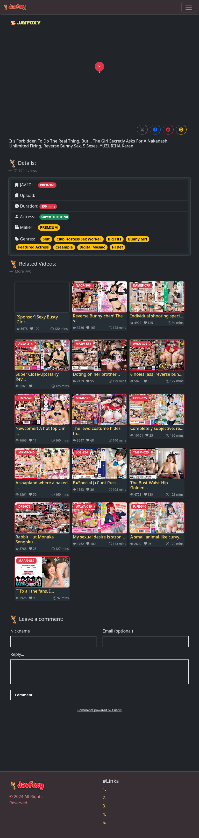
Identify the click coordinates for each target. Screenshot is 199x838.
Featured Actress (33, 247)
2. (104, 797)
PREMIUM (49, 227)
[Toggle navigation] (188, 7)
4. (104, 814)
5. (104, 822)
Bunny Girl (137, 239)
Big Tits (114, 239)
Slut (46, 239)
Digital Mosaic (92, 247)
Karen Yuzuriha (54, 216)
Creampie (64, 247)
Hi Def (117, 247)
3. (104, 806)
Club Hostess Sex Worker (78, 239)
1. (104, 789)
